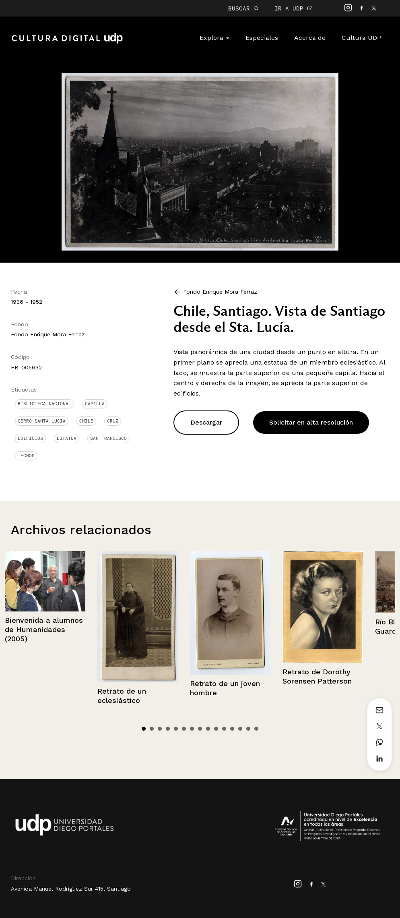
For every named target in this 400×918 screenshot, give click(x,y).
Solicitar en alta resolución (311, 422)
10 (216, 729)
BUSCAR (243, 8)
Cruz (112, 421)
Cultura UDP (361, 37)
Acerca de (310, 37)
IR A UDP (293, 8)
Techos (26, 455)
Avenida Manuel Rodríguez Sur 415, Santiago (71, 888)
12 (232, 729)
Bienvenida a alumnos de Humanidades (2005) (44, 629)
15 (256, 729)
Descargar (206, 422)
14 (248, 729)
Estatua (66, 438)
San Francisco (108, 438)
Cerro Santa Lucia (42, 421)
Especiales (261, 37)
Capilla (95, 403)
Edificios (30, 438)
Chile (86, 421)
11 (224, 729)
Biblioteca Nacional (44, 403)
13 (240, 729)
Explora (214, 37)
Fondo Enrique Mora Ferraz (48, 334)
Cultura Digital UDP (67, 43)
